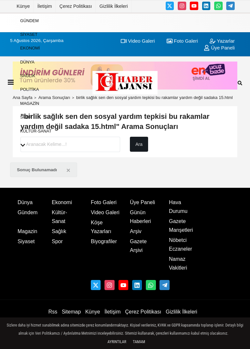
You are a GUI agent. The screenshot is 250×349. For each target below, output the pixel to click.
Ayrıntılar (116, 342)
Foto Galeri (104, 202)
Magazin (29, 103)
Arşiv (136, 231)
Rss (52, 311)
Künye (23, 6)
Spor (26, 117)
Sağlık (27, 75)
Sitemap (71, 311)
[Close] (68, 170)
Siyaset (28, 34)
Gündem (29, 20)
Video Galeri (105, 212)
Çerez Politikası (76, 6)
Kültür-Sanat (35, 130)
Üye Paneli (142, 202)
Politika (29, 89)
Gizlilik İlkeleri (114, 6)
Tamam (139, 342)
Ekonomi (30, 48)
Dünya (27, 61)
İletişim (44, 6)
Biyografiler (104, 241)
